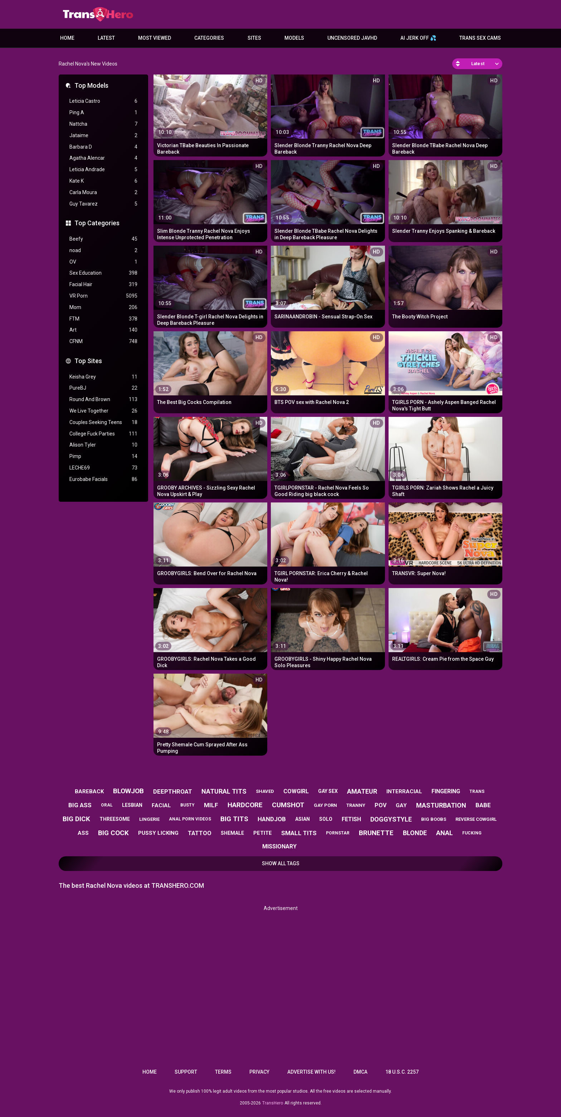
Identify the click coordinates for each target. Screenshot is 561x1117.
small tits (299, 833)
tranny (355, 805)
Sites (254, 38)
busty (187, 805)
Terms (223, 1072)
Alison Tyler (103, 445)
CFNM (103, 341)
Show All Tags (280, 863)
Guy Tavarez (103, 204)
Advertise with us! (311, 1072)
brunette (376, 833)
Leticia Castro (103, 101)
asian (302, 819)
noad (103, 250)
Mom (103, 307)
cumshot (288, 805)
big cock (113, 833)
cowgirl (296, 791)
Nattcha (103, 124)
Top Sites (88, 361)
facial (161, 805)
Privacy (259, 1072)
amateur (362, 791)
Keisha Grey (103, 377)
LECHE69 (103, 468)
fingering (445, 791)
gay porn (325, 805)
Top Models (91, 85)
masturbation (441, 805)
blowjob (128, 791)
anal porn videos (190, 819)
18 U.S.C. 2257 (402, 1072)
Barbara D (103, 147)
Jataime (103, 136)
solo (325, 819)
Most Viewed (154, 38)
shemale (232, 833)
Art (103, 330)
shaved (265, 791)
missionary (279, 846)
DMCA (360, 1072)
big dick (76, 819)
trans (476, 791)
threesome (114, 819)
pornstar (338, 833)
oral (107, 805)
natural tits (224, 791)
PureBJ (103, 388)
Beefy (103, 239)
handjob (272, 819)
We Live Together (103, 411)
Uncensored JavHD (352, 38)
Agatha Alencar (103, 158)
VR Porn (103, 296)
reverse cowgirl (476, 819)
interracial (404, 791)
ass (83, 833)
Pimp (103, 456)
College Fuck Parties (103, 434)
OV (103, 262)
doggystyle (391, 819)
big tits (234, 819)
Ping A (103, 113)
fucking (472, 833)
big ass (80, 805)
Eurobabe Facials (103, 479)
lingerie (149, 819)
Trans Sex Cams (480, 38)
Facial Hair (103, 284)
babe (483, 805)
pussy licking (158, 833)
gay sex (328, 791)
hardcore (245, 805)
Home (67, 38)
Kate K (103, 181)
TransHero (272, 1103)
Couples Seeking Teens (103, 422)
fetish (351, 819)
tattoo (199, 833)
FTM (103, 319)
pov (380, 805)
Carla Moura (103, 192)
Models (294, 38)
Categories (209, 38)
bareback (89, 791)
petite (262, 833)
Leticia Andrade (103, 170)
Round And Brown (103, 399)
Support (186, 1072)
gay (401, 805)
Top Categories (96, 223)
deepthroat (172, 791)
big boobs (433, 819)
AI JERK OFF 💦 (418, 38)
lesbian (132, 805)
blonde (415, 833)
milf (211, 805)
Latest (106, 38)
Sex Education (103, 273)
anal (444, 833)
